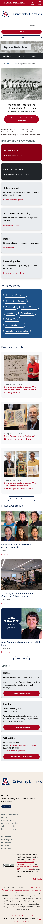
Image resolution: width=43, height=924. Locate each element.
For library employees (10, 829)
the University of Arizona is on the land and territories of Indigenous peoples (21, 890)
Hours (6, 673)
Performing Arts (27, 313)
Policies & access (8, 820)
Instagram (8, 840)
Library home (11, 63)
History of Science (29, 307)
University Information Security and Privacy (21, 916)
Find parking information (21, 727)
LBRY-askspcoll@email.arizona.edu (22, 745)
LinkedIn (7, 843)
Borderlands (10, 307)
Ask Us (21, 32)
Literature (10, 313)
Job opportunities (8, 826)
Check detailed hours (21, 693)
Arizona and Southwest (15, 295)
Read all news (21, 659)
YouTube (7, 849)
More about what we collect (17, 331)
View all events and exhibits (21, 499)
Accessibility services (9, 823)
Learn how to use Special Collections (21, 119)
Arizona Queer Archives (15, 301)
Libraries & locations (9, 814)
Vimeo (6, 846)
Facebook (8, 837)
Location (7, 704)
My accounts (35, 25)
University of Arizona (14, 325)
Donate (21, 37)
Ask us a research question (14, 751)
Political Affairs (12, 319)
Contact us (9, 738)
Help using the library (10, 817)
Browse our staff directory (21, 756)
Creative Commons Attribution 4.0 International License (27, 861)
